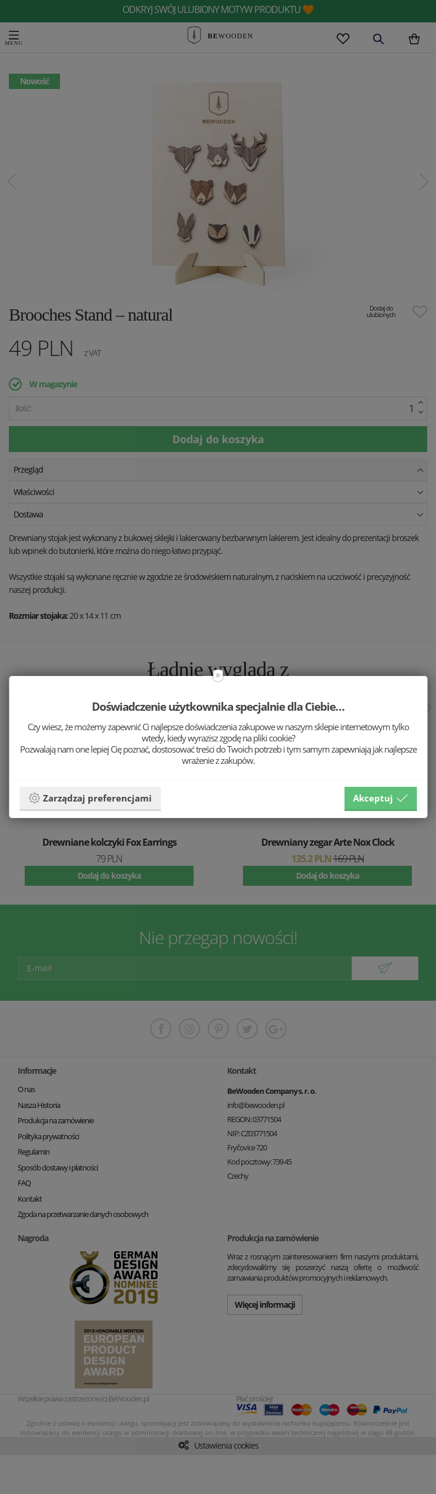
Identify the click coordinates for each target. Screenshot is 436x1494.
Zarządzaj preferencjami (90, 798)
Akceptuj (380, 798)
